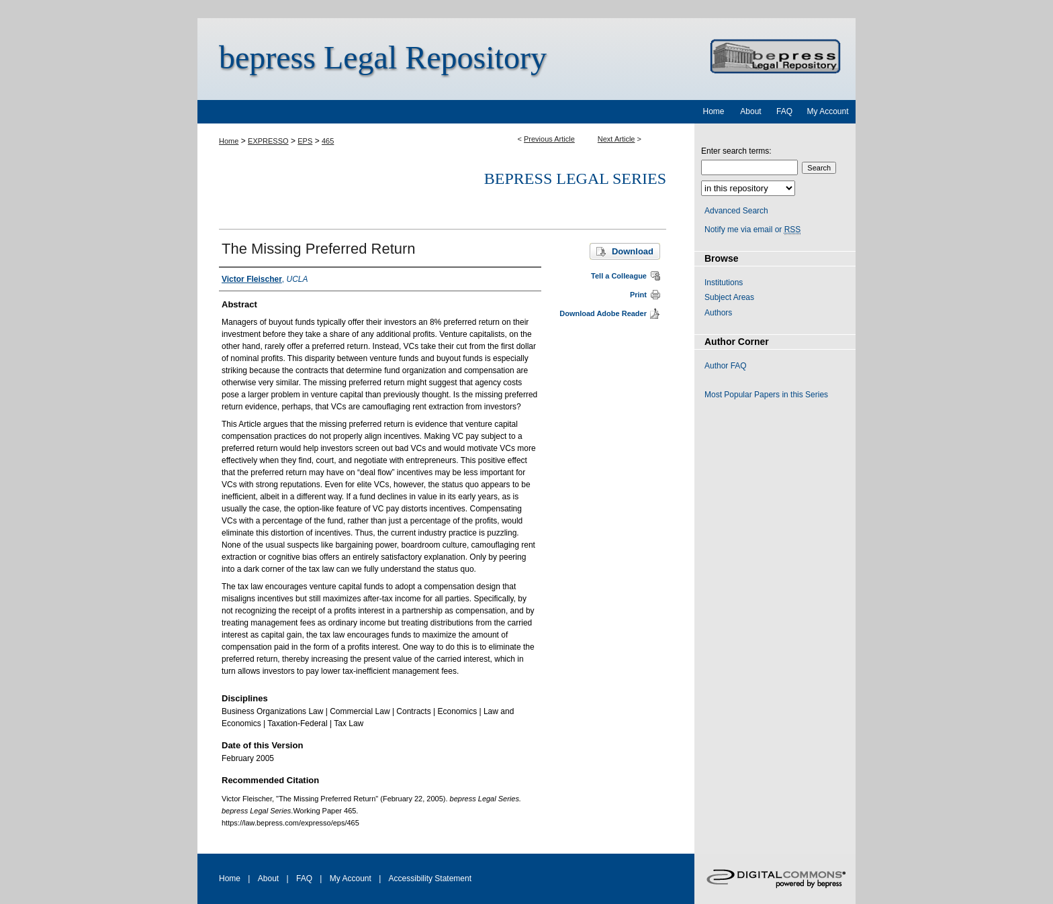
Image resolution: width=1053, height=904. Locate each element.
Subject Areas (729, 297)
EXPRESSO (268, 141)
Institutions (723, 282)
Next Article (616, 139)
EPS (304, 141)
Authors (718, 312)
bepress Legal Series (575, 178)
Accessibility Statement (430, 878)
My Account (350, 878)
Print (638, 295)
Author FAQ (725, 365)
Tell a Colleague (619, 276)
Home (228, 141)
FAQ (304, 878)
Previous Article (549, 139)
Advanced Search (736, 210)
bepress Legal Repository (383, 57)
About (268, 878)
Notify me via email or (752, 229)
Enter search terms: (736, 151)
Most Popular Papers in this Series (766, 394)
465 (328, 141)
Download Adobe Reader (603, 313)
